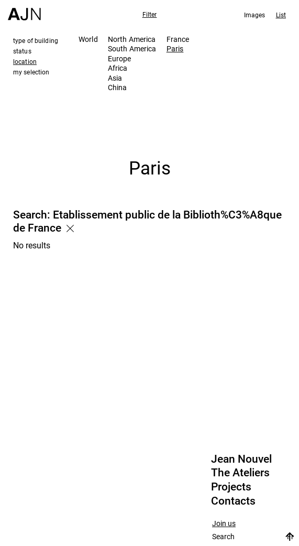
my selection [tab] (31, 72)
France (178, 39)
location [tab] (25, 61)
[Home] (24, 10)
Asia (115, 78)
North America (132, 39)
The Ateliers (240, 472)
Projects (231, 487)
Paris (175, 48)
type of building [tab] (35, 40)
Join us (224, 523)
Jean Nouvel (241, 459)
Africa (118, 68)
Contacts (233, 501)
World (88, 39)
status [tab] (22, 51)
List (281, 14)
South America (132, 48)
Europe (119, 58)
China (117, 87)
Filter (149, 14)
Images (254, 14)
